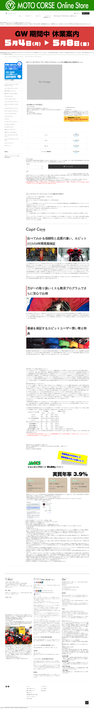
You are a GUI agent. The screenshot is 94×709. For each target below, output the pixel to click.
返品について (29, 692)
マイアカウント (44, 686)
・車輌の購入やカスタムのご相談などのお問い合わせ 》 (16, 658)
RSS (28, 698)
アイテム (85, 13)
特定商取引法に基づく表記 (82, 173)
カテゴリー (29, 15)
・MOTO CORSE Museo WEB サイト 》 (13, 657)
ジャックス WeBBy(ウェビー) (66, 179)
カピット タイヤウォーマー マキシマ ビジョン (33, 56)
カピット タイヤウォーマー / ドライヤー (16, 56)
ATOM (30, 698)
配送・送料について (31, 690)
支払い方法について (31, 688)
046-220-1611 (32, 112)
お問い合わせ (43, 690)
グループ (38, 15)
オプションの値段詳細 (72, 173)
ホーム (20, 15)
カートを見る (43, 688)
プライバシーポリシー (31, 696)
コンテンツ (48, 15)
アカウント (78, 13)
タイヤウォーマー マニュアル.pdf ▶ (33, 219)
